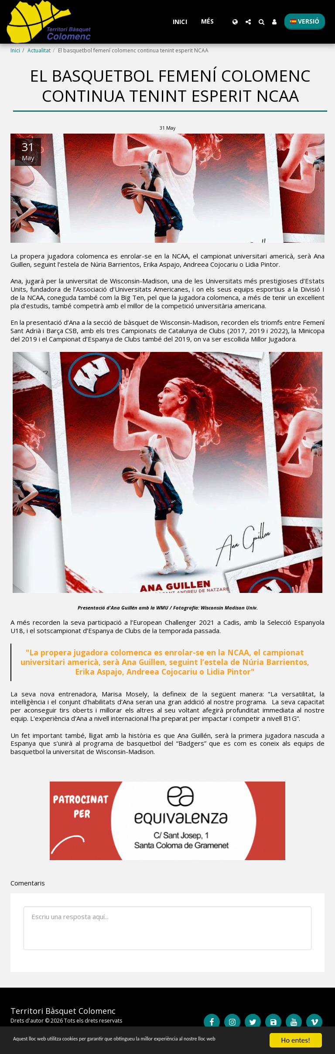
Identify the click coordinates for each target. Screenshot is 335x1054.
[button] (248, 22)
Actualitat (39, 50)
